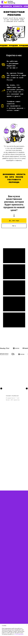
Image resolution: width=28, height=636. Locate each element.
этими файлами (19, 634)
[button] (14, 220)
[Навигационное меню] (25, 2)
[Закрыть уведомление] (27, 625)
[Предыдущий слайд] (1, 388)
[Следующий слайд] (27, 388)
